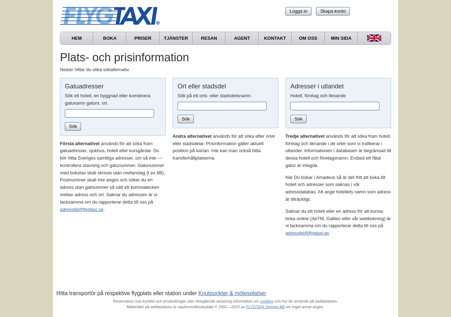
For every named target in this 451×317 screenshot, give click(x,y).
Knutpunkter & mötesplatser (232, 293)
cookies (266, 301)
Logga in (298, 11)
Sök (73, 126)
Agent (242, 38)
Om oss (308, 38)
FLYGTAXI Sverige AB (265, 307)
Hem (77, 38)
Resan (209, 38)
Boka (110, 38)
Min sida (341, 38)
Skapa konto (333, 11)
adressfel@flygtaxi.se (82, 209)
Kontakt (275, 38)
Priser (142, 38)
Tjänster (176, 38)
